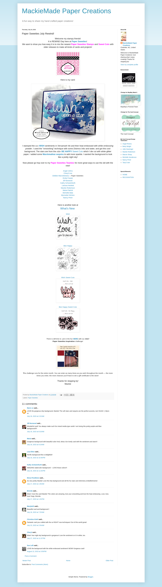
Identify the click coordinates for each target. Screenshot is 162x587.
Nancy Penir (127, 160)
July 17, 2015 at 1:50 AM (35, 484)
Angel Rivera (127, 144)
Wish (68, 214)
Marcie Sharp (127, 154)
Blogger (90, 577)
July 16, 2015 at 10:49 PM (36, 458)
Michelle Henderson (130, 157)
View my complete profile (129, 65)
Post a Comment (31, 556)
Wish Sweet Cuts (67, 277)
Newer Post (27, 560)
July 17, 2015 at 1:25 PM (35, 499)
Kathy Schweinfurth (34, 465)
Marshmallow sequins (53, 154)
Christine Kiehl (32, 519)
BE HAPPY (66, 151)
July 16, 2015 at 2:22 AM (35, 416)
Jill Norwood (32, 423)
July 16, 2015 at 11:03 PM (36, 471)
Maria (29, 438)
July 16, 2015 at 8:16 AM (35, 431)
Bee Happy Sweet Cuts (68, 307)
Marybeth (30, 506)
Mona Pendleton (33, 478)
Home (68, 560)
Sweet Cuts (77, 151)
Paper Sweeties (79, 41)
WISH (41, 146)
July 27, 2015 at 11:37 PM (36, 538)
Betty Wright (127, 146)
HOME (125, 175)
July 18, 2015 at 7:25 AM (35, 512)
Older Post (109, 560)
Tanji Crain (126, 162)
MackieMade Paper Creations (66, 11)
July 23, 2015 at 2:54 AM (35, 525)
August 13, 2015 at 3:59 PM (36, 551)
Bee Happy (68, 246)
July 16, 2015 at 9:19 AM (35, 444)
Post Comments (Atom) (40, 564)
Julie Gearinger (128, 149)
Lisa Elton (31, 452)
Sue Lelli (30, 545)
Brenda (29, 491)
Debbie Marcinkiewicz (60, 176)
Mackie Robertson (129, 152)
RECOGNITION (128, 177)
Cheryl (29, 532)
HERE (75, 339)
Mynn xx (30, 408)
